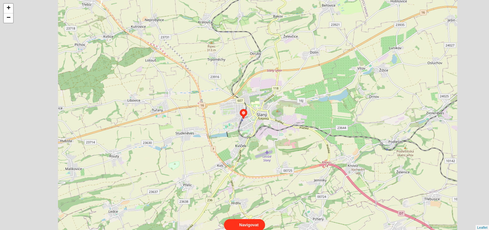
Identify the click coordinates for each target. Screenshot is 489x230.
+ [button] (9, 8)
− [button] (9, 18)
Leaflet (482, 222)
